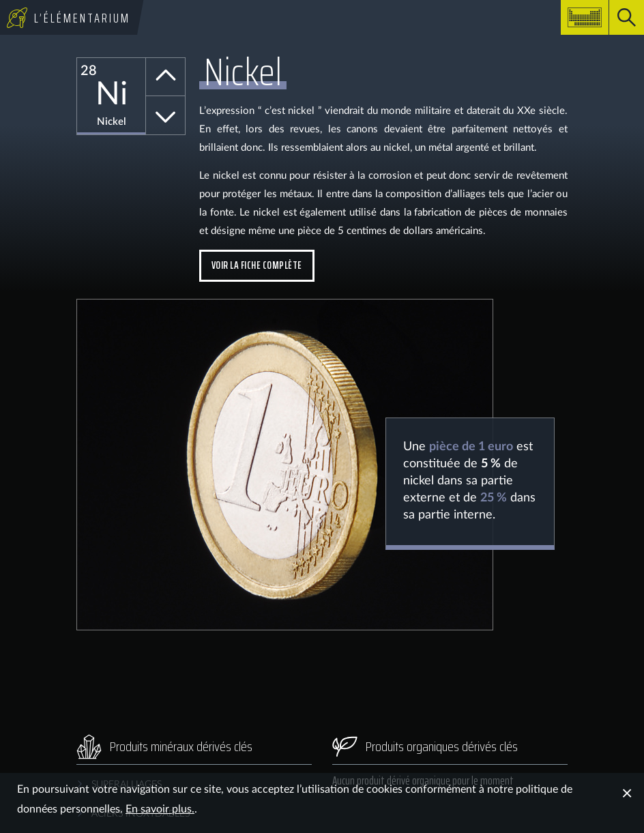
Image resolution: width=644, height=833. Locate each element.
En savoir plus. (160, 809)
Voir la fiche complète (256, 265)
